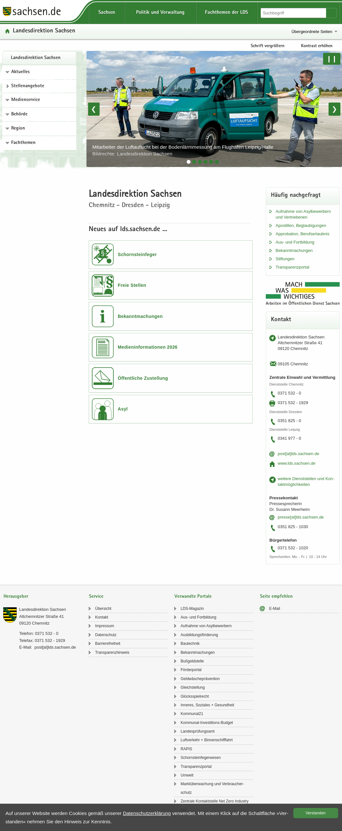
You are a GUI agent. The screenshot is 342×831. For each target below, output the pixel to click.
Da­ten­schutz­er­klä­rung (147, 813)
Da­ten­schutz (106, 635)
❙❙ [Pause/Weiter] (331, 58)
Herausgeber (16, 596)
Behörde (19, 114)
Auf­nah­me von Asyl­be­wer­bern (206, 626)
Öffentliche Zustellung (143, 378)
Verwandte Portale (193, 596)
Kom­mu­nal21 (192, 713)
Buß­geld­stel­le (192, 661)
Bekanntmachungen (140, 316)
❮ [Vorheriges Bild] (93, 108)
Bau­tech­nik (190, 643)
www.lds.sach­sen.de (296, 463)
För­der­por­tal (191, 670)
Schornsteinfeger (137, 254)
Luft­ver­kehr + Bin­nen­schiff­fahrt (207, 740)
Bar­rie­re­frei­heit (107, 643)
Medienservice (25, 100)
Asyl (123, 408)
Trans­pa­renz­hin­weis (112, 652)
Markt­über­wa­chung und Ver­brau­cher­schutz (212, 788)
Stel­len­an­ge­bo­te (27, 86)
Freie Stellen (132, 285)
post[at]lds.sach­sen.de (298, 453)
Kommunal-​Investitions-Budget (207, 722)
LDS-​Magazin (192, 608)
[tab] (189, 162)
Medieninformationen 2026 (148, 347)
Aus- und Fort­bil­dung (295, 242)
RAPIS (186, 749)
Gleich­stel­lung (193, 687)
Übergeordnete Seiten (311, 31)
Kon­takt (101, 617)
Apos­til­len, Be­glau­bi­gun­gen (301, 225)
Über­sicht (103, 608)
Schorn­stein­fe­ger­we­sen (201, 757)
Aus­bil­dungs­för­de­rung (199, 635)
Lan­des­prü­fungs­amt (198, 731)
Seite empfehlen (276, 596)
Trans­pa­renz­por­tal (292, 267)
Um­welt (187, 775)
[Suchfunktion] (294, 13)
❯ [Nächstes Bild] (334, 108)
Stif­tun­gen (285, 258)
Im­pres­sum (104, 626)
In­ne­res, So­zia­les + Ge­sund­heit (207, 705)
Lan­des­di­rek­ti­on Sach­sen (36, 58)
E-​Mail (274, 608)
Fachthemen (23, 142)
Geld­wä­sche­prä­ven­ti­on (200, 679)
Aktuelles (20, 72)
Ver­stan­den (316, 813)
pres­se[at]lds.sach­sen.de (301, 517)
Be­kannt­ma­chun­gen (294, 250)
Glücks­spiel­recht (195, 696)
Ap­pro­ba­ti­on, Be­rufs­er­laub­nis (303, 233)
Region (18, 128)
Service (96, 596)
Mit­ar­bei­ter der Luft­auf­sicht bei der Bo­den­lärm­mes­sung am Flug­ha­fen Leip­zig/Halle (182, 150)
